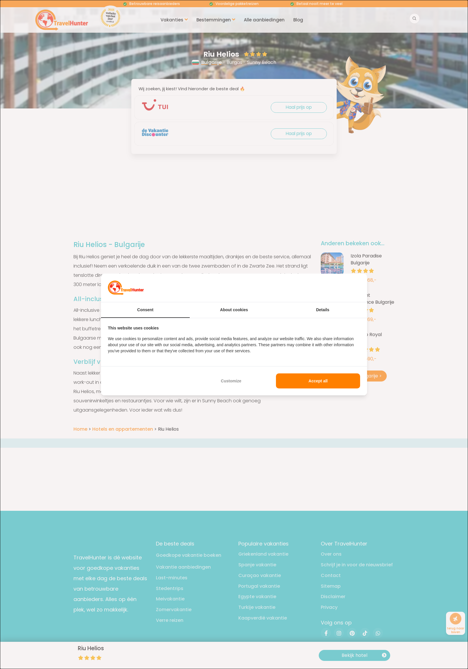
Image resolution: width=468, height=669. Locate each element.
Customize (231, 381)
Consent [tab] (145, 309)
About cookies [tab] (234, 309)
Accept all (318, 381)
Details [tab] (322, 309)
